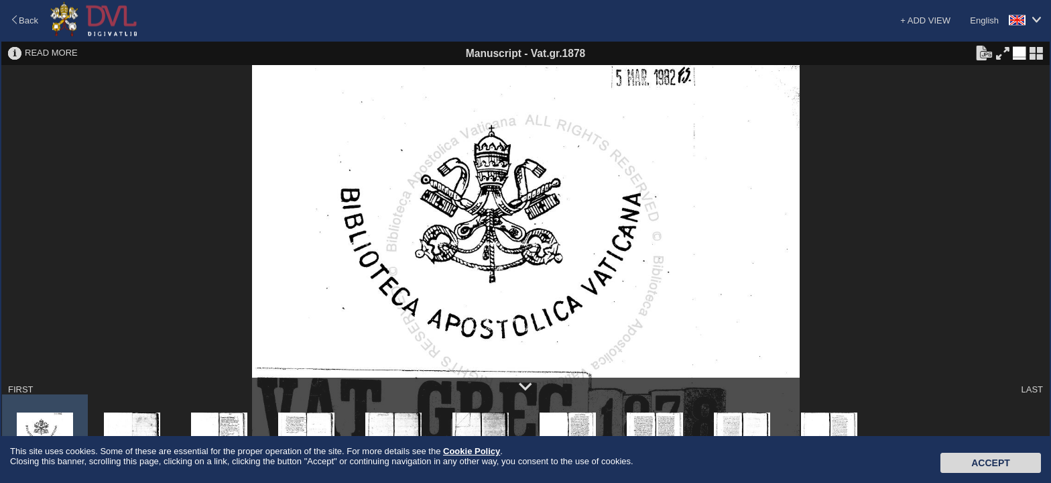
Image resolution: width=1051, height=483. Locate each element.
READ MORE (51, 53)
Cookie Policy (471, 451)
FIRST (21, 389)
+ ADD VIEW (925, 20)
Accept (990, 463)
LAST (1032, 389)
